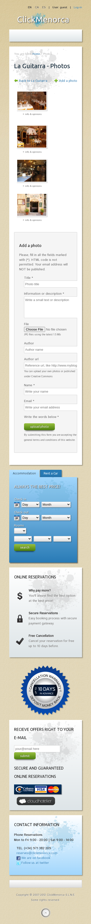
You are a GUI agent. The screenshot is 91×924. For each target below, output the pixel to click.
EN (30, 7)
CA (37, 7)
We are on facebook (35, 858)
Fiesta (43, 19)
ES (44, 7)
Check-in (20, 499)
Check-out (21, 512)
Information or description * (44, 294)
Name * (29, 385)
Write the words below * (41, 417)
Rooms (19, 525)
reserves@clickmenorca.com (37, 853)
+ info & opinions (32, 114)
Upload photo (39, 426)
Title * (28, 278)
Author (29, 343)
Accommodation (24, 473)
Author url (31, 359)
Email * (29, 401)
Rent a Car (51, 473)
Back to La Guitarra (33, 81)
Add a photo (68, 81)
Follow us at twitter (35, 863)
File (26, 324)
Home (36, 54)
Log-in (78, 7)
